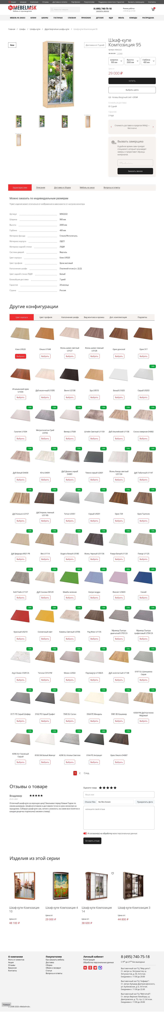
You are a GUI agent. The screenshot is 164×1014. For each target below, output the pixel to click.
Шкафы (44, 17)
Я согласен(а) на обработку (112, 832)
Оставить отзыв (92, 839)
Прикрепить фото (145, 801)
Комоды (133, 17)
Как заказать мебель (55, 962)
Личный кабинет (93, 959)
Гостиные (58, 17)
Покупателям (89, 2)
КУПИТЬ (132, 81)
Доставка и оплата (60, 2)
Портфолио (75, 2)
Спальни (72, 17)
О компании (15, 959)
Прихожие (86, 17)
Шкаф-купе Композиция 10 (25, 912)
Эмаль (121, 17)
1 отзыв (119, 53)
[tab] (20, 187)
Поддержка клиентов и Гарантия (111, 2)
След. (87, 772)
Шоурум (23, 2)
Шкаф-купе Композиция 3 (139, 912)
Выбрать (45, 355)
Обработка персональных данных (98, 965)
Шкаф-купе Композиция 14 (102, 912)
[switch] (85, 832)
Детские (100, 17)
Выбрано (21, 355)
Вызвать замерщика (136, 2)
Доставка (50, 965)
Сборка (49, 967)
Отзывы (45, 2)
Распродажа (148, 17)
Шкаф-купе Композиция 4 (63, 912)
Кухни (33, 17)
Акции (13, 2)
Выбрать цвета (132, 90)
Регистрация (89, 962)
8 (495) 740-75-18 (102, 8)
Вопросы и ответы (54, 976)
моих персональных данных (125, 832)
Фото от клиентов (16, 962)
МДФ (111, 17)
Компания (34, 2)
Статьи (49, 973)
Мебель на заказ (17, 17)
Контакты (152, 2)
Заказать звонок (102, 11)
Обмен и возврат (53, 970)
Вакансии (12, 970)
